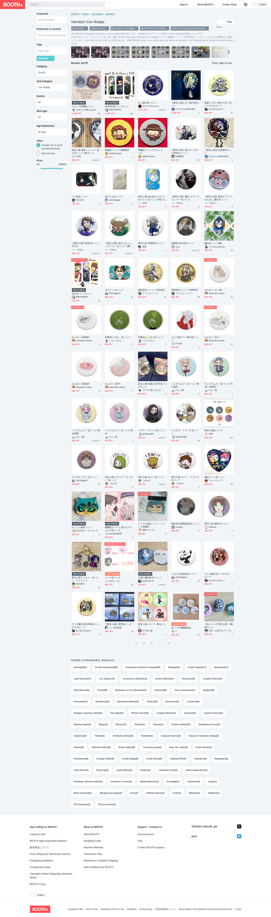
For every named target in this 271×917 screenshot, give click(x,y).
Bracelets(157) (221, 667)
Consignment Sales (40, 867)
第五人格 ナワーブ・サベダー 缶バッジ (119, 478)
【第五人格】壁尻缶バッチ (118, 624)
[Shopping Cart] (245, 4)
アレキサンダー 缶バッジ (84, 477)
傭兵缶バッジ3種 (213, 243)
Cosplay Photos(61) (212, 679)
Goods (85, 14)
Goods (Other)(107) (164, 679)
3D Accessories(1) (107, 804)
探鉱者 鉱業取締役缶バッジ (185, 523)
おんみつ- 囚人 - (212, 337)
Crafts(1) (176, 793)
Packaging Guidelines (41, 860)
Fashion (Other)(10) (181, 724)
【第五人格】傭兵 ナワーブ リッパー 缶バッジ (185, 198)
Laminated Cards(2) (168, 770)
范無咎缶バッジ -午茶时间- (184, 290)
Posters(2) (145, 770)
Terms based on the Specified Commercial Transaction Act (205, 909)
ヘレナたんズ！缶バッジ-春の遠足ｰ (185, 385)
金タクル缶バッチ (114, 196)
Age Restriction (45, 126)
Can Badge (97, 14)
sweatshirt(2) (193, 781)
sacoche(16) (190, 713)
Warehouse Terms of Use (112, 909)
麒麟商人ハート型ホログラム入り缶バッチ (118, 529)
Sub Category (44, 81)
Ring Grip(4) (102, 770)
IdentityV (110, 14)
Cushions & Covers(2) (121, 781)
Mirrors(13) (121, 724)
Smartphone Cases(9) (209, 724)
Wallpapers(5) (221, 759)
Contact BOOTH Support (151, 847)
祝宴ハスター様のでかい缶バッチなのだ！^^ (218, 104)
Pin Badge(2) (173, 781)
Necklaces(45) (102, 701)
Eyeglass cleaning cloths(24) (88, 713)
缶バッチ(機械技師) (181, 627)
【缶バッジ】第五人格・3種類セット (218, 625)
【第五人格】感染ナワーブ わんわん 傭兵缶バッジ (218, 198)
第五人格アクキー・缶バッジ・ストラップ (85, 579)
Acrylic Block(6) (154, 759)
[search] (101, 4)
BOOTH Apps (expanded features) (48, 840)
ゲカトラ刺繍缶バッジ (83, 106)
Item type (42, 111)
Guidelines (132, 909)
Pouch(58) (102, 690)
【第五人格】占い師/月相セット (185, 104)
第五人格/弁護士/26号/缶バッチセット (152, 385)
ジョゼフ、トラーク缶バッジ (184, 432)
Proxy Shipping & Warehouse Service (50, 854)
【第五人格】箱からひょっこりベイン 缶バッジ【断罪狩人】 (119, 245)
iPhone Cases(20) (140, 713)
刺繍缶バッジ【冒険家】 (117, 150)
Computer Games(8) (171, 736)
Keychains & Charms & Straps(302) (143, 667)
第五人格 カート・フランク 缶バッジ (185, 478)
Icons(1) (134, 793)
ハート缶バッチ (113, 577)
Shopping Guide (92, 840)
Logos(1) (212, 781)
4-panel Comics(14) (213, 713)
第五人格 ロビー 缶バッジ (151, 477)
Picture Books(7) (204, 747)
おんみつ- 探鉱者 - (81, 383)
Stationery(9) (80, 736)
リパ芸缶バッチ (80, 196)
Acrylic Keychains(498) (106, 667)
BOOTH (75, 14)
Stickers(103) (188, 679)
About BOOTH (205, 4)
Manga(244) (174, 667)
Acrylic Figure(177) (197, 667)
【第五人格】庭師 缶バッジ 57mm (86, 244)
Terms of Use (92, 909)
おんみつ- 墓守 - (113, 383)
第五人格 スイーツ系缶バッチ (152, 625)
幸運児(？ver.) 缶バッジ (117, 337)
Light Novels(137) (82, 679)
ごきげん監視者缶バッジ (183, 574)
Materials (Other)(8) (101, 747)
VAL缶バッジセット (82, 293)
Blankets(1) (194, 793)
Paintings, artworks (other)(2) (88, 781)
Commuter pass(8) (152, 747)
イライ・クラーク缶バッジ (151, 430)
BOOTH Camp (37, 884)
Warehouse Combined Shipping (101, 860)
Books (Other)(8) (127, 747)
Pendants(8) (147, 736)
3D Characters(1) (82, 804)
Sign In (184, 4)
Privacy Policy (145, 909)
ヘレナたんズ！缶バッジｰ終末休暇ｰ (86, 432)
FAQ (140, 840)
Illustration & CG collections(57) (131, 690)
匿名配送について (39, 847)
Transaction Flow (93, 854)
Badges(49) (208, 690)
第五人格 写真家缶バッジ (151, 243)
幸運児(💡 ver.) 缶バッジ (150, 337)
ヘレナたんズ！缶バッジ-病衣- (119, 432)
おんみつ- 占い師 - (213, 290)
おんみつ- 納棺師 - (81, 337)
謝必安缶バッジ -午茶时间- (151, 290)
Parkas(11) (139, 724)
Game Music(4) (81, 770)
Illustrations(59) (81, 690)
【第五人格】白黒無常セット (218, 151)
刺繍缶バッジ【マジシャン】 (150, 151)
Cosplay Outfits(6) (105, 759)
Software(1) (213, 793)
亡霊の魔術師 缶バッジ (149, 577)
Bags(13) (103, 724)
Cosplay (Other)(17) (166, 713)
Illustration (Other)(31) (128, 701)
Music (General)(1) (83, 793)
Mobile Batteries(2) (149, 781)
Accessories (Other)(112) (135, 679)
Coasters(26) (193, 701)
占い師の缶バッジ (147, 102)
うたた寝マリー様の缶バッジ (184, 338)
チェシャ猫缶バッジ (82, 527)
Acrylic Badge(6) (130, 759)
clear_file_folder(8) (178, 747)
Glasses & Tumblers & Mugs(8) (204, 736)
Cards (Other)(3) (124, 770)
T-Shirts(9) (99, 736)
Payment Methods (93, 847)
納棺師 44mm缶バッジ (182, 243)
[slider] (39, 168)
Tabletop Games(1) (155, 793)
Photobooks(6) (81, 759)
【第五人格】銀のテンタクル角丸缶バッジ (184, 151)
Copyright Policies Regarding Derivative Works (51, 875)
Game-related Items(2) (196, 770)
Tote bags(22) (116, 713)
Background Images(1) (111, 793)
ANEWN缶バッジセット (117, 106)
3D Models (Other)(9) (123, 736)
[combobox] (66, 4)
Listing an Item (37, 834)
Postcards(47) (80, 701)
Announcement (146, 834)
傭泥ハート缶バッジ (214, 477)
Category (42, 66)
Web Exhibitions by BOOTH (98, 867)
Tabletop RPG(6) (178, 759)
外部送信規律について (165, 909)
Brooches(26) (172, 701)
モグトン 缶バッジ (114, 290)
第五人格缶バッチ (213, 430)
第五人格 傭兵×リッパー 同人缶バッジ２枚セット (85, 151)
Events (41, 96)
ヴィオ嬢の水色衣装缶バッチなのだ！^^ (85, 625)
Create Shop (229, 4)
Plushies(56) (161, 690)
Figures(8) (79, 747)
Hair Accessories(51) (185, 690)
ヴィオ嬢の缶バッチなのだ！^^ (216, 575)
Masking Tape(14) (82, 724)
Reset (219, 27)
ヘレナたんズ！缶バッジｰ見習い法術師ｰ (218, 385)
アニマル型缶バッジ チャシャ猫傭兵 (151, 525)
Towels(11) (158, 724)
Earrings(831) (80, 667)
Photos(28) (152, 701)
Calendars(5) (200, 759)
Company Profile (75, 909)
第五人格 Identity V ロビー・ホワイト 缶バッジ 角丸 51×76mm (152, 198)
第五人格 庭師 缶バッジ (216, 523)
